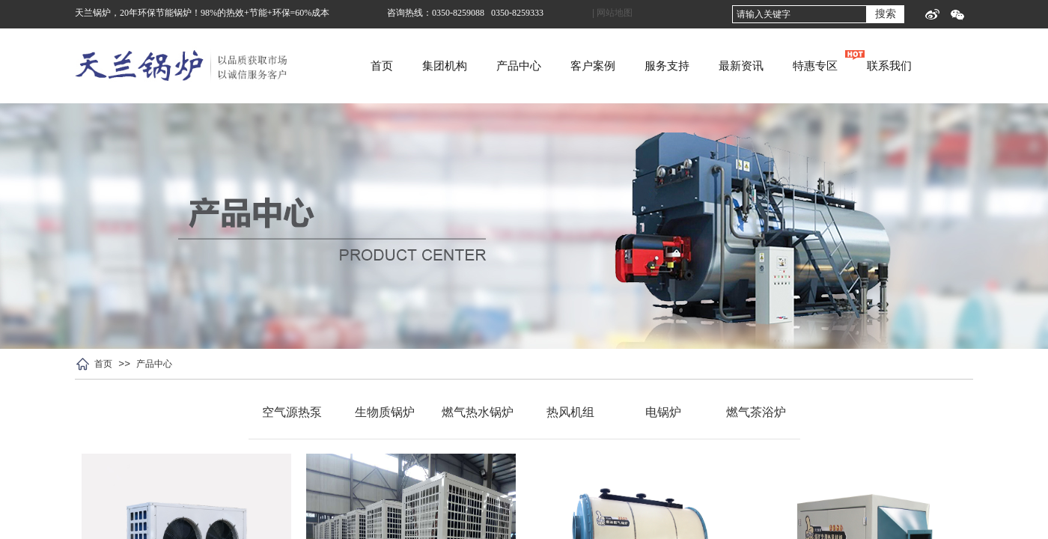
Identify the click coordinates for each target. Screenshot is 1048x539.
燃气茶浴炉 (756, 412)
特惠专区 (875, 66)
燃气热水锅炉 (478, 412)
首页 (441, 66)
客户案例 (652, 66)
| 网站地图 (612, 12)
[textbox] (799, 14)
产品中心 (578, 66)
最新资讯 (801, 66)
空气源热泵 (292, 412)
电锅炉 (663, 412)
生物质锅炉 (385, 412)
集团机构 (504, 66)
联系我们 (949, 66)
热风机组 (570, 412)
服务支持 (726, 66)
